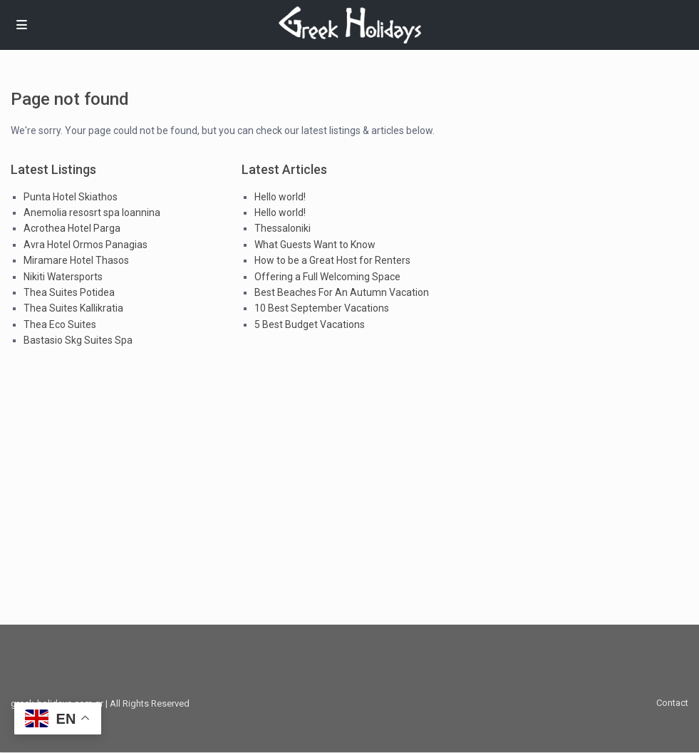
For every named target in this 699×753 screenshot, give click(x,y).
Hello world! (280, 197)
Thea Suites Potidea (69, 292)
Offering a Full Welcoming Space (327, 276)
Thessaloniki (282, 228)
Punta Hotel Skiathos (71, 197)
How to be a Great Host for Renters (332, 260)
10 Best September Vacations (321, 308)
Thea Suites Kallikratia (73, 308)
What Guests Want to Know (315, 244)
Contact (672, 702)
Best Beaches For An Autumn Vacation (341, 292)
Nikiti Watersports (63, 276)
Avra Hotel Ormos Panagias (85, 244)
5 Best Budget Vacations (309, 324)
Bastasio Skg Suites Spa (78, 340)
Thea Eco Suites (60, 324)
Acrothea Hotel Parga (72, 228)
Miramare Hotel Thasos (76, 260)
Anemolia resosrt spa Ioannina (92, 212)
